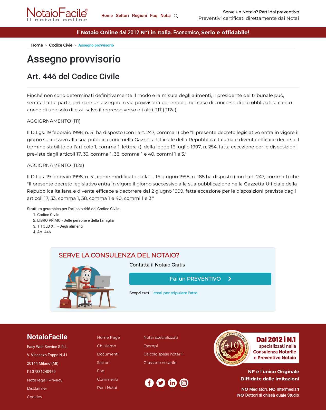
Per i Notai (107, 387)
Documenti (108, 354)
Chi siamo (106, 345)
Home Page (108, 337)
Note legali (37, 380)
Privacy (55, 380)
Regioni (139, 15)
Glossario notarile (159, 362)
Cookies (34, 396)
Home (107, 15)
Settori (122, 15)
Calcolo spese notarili (163, 354)
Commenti (107, 379)
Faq (153, 15)
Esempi (150, 345)
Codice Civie (60, 45)
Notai (165, 15)
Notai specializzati (160, 337)
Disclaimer (37, 388)
